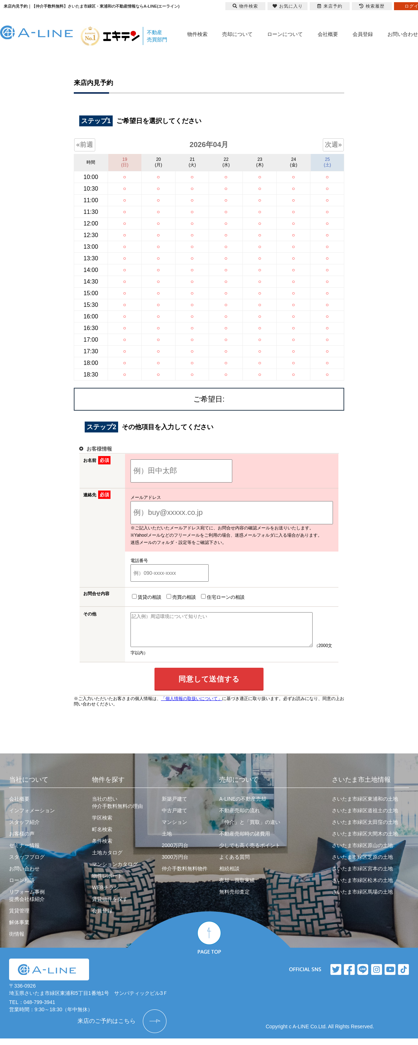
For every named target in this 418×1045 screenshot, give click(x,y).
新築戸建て (174, 805)
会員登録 (363, 34)
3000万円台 (175, 863)
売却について (237, 34)
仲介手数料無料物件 (185, 875)
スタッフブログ (27, 863)
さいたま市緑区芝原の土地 (362, 863)
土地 (167, 840)
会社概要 (328, 34)
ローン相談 (22, 887)
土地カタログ (107, 859)
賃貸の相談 (145, 597)
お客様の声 (22, 840)
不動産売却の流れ (239, 817)
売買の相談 (179, 597)
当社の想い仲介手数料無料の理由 (117, 809)
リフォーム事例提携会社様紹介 (27, 901)
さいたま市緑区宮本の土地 (362, 875)
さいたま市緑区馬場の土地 (362, 898)
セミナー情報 (24, 852)
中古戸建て (174, 817)
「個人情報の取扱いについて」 (191, 705)
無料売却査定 (234, 898)
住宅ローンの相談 (221, 597)
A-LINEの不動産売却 (242, 805)
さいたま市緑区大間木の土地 (365, 840)
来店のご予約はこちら (106, 1027)
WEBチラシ (105, 894)
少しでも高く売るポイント (249, 852)
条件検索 (102, 847)
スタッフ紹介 (24, 828)
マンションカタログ (115, 871)
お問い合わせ (402, 34)
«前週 (84, 144)
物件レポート (107, 882)
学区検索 (102, 824)
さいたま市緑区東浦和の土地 (365, 805)
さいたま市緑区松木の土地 (362, 887)
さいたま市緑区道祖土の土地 (365, 817)
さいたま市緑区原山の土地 (362, 852)
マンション (174, 828)
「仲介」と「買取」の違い (249, 828)
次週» (333, 144)
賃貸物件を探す (110, 905)
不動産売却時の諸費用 (244, 840)
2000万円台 (175, 852)
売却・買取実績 (237, 887)
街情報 (16, 940)
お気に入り (288, 6)
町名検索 (102, 836)
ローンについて (285, 34)
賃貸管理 (19, 917)
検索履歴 (372, 6)
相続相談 (229, 875)
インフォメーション (32, 817)
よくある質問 (234, 863)
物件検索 (197, 34)
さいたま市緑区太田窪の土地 (365, 828)
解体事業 (19, 929)
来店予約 (329, 6)
